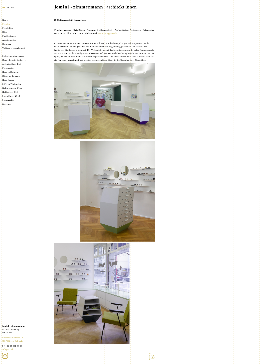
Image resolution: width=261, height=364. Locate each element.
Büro (4, 32)
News (5, 20)
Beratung (6, 44)
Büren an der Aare (11, 76)
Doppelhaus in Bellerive (14, 60)
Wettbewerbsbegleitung (13, 48)
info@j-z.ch (7, 349)
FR (8, 7)
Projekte (6, 24)
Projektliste (7, 28)
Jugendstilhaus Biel (11, 64)
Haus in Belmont (10, 72)
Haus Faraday (8, 80)
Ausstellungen (9, 40)
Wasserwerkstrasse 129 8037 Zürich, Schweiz (13, 339)
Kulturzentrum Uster (12, 88)
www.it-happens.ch (107, 33)
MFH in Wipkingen (11, 84)
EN (12, 7)
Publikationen (9, 36)
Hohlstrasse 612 (10, 92)
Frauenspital (8, 68)
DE (3, 7)
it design (6, 104)
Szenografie (8, 100)
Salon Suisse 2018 (11, 96)
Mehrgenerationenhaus (13, 56)
